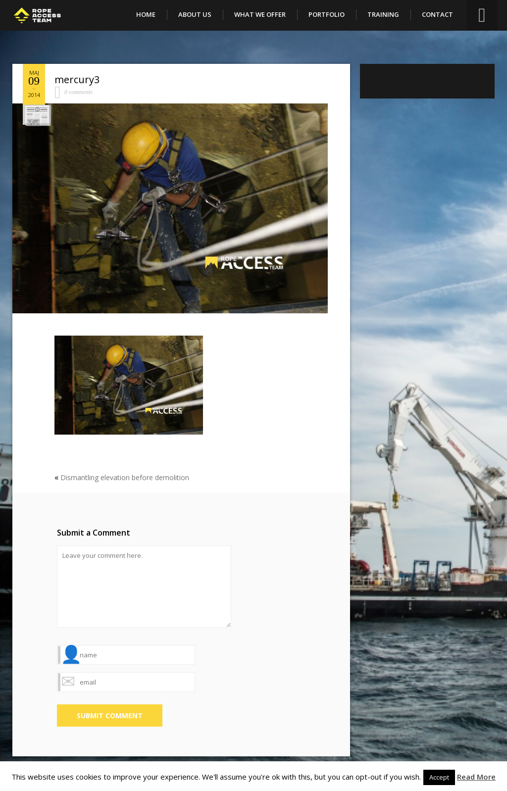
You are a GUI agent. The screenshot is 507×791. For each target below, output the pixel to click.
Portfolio (326, 14)
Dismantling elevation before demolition (124, 477)
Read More (476, 777)
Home (145, 14)
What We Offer (260, 14)
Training (383, 14)
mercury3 (77, 79)
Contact (437, 14)
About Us (194, 14)
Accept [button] (439, 777)
